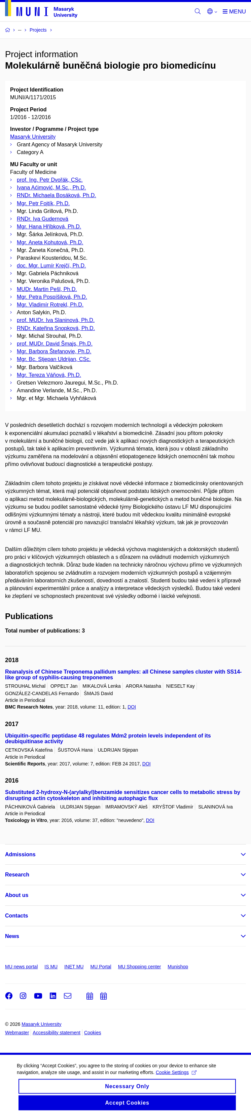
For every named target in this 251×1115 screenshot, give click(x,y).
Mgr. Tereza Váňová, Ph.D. (49, 375)
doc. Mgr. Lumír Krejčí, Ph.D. (51, 265)
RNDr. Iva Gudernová (42, 219)
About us (16, 895)
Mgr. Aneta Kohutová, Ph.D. (50, 242)
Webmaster (17, 1032)
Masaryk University (33, 137)
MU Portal (100, 966)
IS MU (51, 966)
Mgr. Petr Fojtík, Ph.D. (43, 203)
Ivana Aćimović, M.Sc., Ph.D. (51, 187)
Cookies (92, 1032)
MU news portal (21, 966)
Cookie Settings (176, 1077)
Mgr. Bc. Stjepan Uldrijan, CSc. (54, 359)
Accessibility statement (56, 1032)
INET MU (73, 966)
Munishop (178, 966)
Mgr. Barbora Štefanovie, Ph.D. (54, 351)
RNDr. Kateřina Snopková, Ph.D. (56, 328)
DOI (132, 707)
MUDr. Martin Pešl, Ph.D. (47, 289)
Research (17, 874)
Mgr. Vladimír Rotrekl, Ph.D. (50, 305)
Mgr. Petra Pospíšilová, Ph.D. (52, 297)
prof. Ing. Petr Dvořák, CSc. (50, 180)
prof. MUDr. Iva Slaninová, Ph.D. (56, 320)
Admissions (20, 854)
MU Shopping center (139, 966)
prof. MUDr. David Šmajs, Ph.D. (55, 344)
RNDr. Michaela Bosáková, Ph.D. (56, 195)
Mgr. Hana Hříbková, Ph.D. (49, 226)
